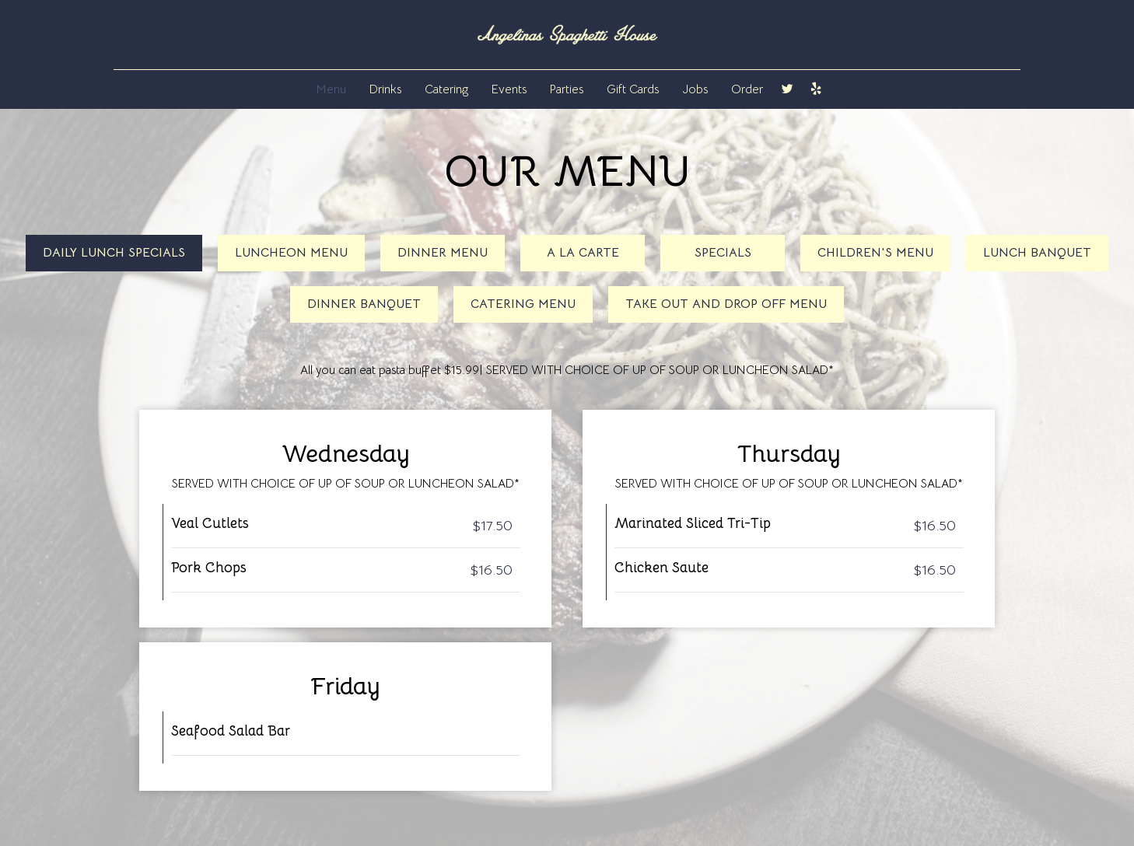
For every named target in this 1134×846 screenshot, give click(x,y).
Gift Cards (633, 89)
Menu (331, 89)
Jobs (695, 89)
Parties (566, 89)
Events (509, 89)
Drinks (385, 89)
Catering (446, 89)
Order (747, 89)
